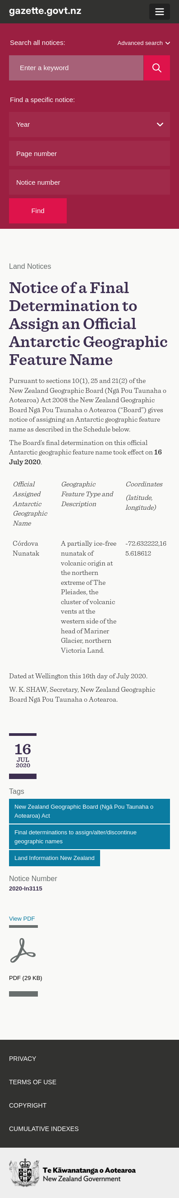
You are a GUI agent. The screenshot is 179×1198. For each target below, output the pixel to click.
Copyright (27, 1105)
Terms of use (32, 1082)
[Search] (157, 67)
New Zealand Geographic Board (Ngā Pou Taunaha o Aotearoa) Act (83, 811)
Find (37, 210)
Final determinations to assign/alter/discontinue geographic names (75, 837)
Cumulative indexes (44, 1128)
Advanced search (144, 43)
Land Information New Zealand (54, 858)
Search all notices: (37, 42)
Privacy (22, 1058)
